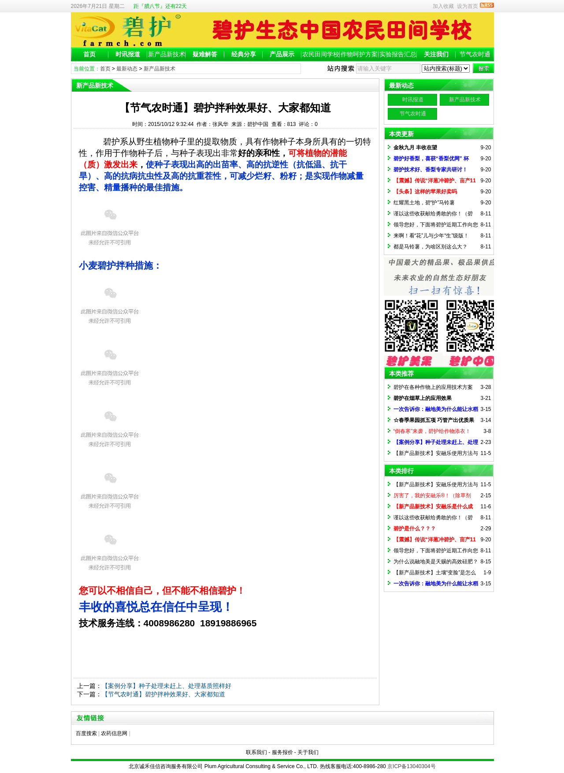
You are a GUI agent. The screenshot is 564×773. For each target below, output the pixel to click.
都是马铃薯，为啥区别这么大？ (430, 247)
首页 (89, 54)
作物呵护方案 (359, 54)
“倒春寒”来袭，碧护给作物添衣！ (432, 431)
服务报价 (282, 752)
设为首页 (467, 6)
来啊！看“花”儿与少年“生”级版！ (431, 236)
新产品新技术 (166, 54)
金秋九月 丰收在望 (415, 147)
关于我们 (308, 752)
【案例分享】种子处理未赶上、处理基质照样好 (166, 685)
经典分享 (243, 54)
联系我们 (256, 752)
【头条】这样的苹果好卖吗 (425, 192)
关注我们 (436, 54)
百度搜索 (86, 733)
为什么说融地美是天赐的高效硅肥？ (435, 561)
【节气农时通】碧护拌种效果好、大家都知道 (163, 694)
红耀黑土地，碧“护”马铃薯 (424, 203)
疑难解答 (205, 54)
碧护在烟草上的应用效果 (422, 398)
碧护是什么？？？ (414, 528)
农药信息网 (114, 733)
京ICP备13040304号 (411, 766)
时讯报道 (127, 54)
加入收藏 (443, 6)
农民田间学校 (320, 54)
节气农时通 (475, 54)
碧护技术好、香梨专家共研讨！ (430, 169)
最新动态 (126, 69)
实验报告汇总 (397, 54)
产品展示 (282, 54)
